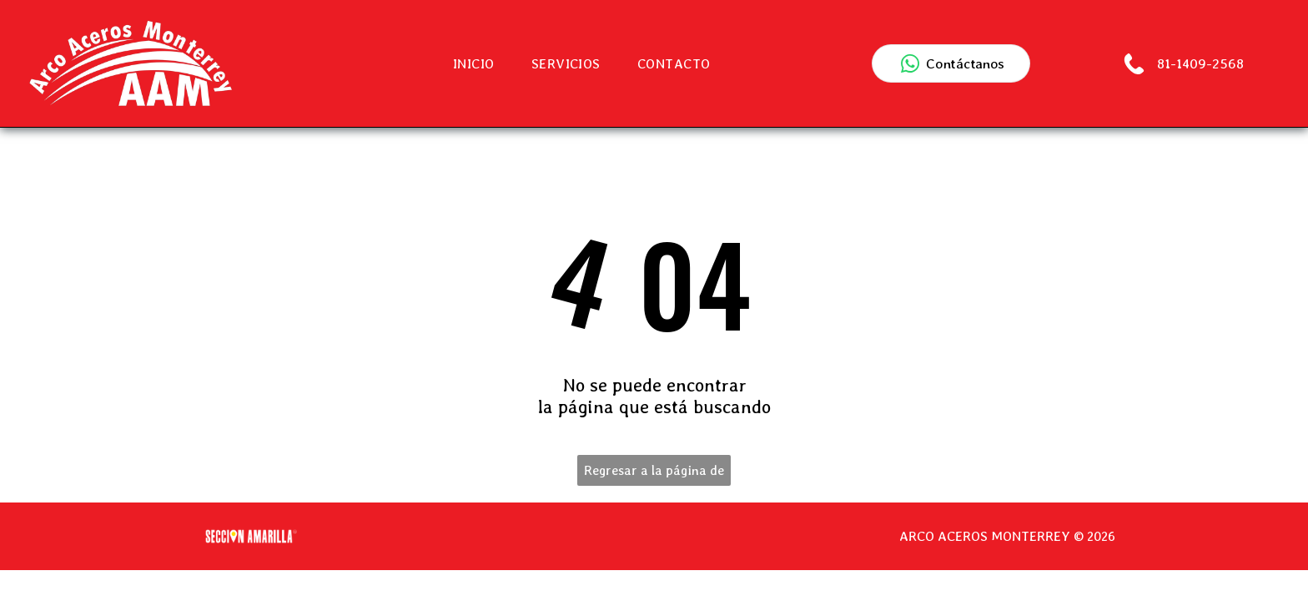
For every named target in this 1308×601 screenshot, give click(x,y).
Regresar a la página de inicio (654, 474)
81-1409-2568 (1198, 63)
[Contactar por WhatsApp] (951, 63)
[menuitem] (474, 63)
